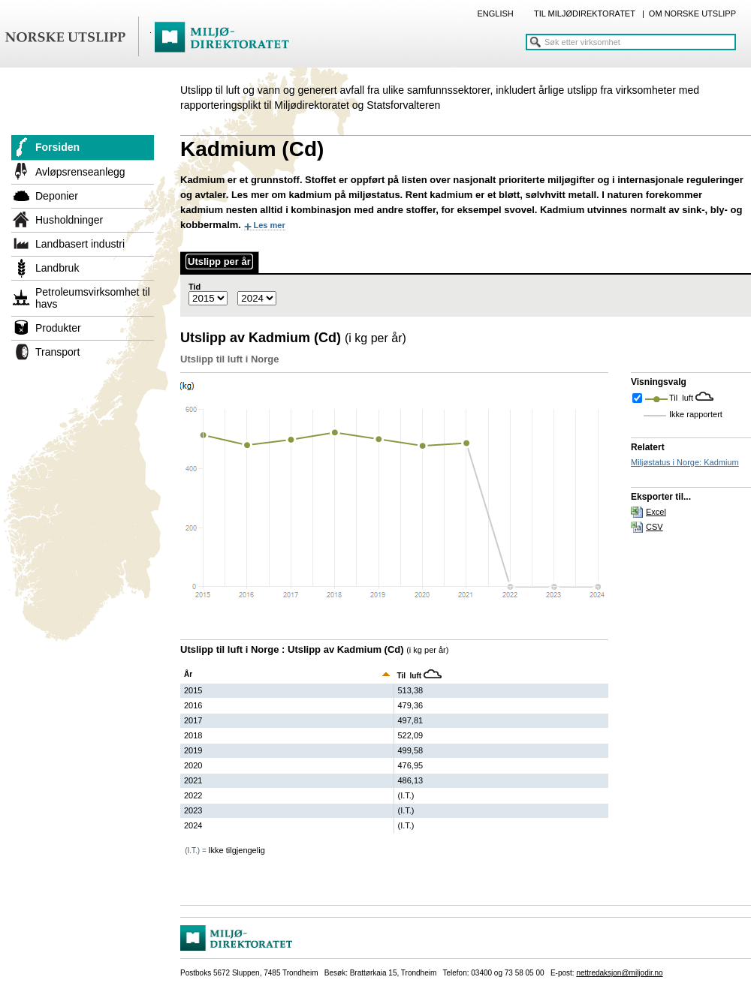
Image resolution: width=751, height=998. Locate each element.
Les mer (269, 225)
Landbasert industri (80, 244)
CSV (654, 526)
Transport (57, 352)
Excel (656, 511)
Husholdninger (69, 220)
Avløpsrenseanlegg (80, 172)
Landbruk (57, 268)
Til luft (682, 397)
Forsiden (57, 147)
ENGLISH (495, 13)
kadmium (310, 194)
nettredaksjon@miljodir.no (619, 973)
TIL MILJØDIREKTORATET (584, 13)
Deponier (56, 196)
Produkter (58, 328)
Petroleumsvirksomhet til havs (92, 298)
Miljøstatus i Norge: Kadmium (685, 462)
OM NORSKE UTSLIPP (692, 13)
